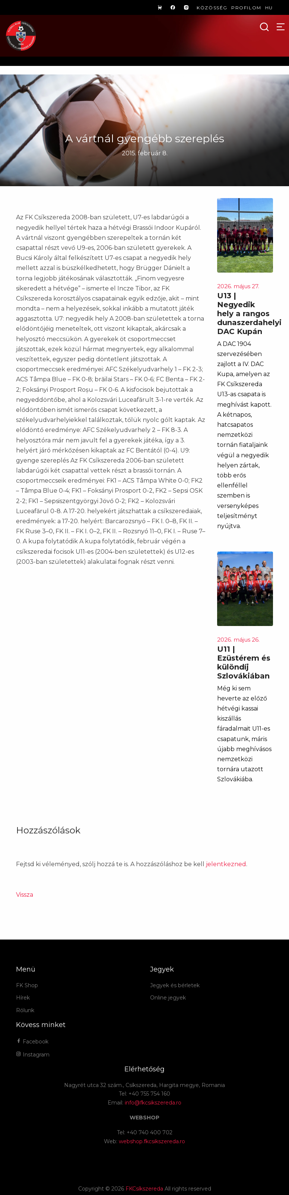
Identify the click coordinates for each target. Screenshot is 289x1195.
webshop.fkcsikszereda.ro (152, 1141)
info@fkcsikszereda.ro (153, 1102)
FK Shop (27, 985)
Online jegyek (168, 997)
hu (269, 7)
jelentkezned (226, 864)
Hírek (23, 997)
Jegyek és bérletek (175, 985)
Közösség (212, 7)
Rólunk (25, 1010)
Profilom (246, 7)
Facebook (32, 1041)
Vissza (24, 894)
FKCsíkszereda (144, 1188)
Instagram (33, 1054)
